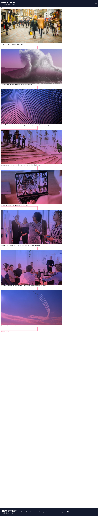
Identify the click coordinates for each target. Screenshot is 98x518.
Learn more (18, 329)
